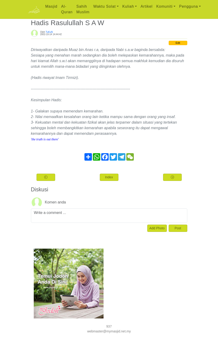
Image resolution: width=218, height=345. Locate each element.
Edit (178, 42)
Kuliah (128, 6)
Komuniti (164, 6)
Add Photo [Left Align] (156, 228)
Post (177, 228)
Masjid (51, 6)
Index (109, 177)
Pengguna (188, 6)
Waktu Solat (104, 6)
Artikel (146, 6)
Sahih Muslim (83, 9)
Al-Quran (67, 9)
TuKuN (49, 32)
